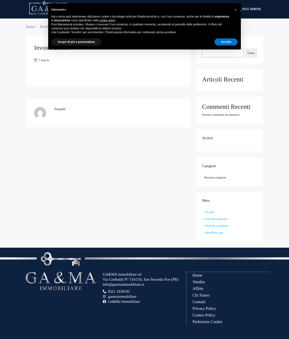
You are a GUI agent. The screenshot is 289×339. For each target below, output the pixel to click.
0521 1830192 (251, 9)
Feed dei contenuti (216, 219)
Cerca (251, 53)
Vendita (198, 281)
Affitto (197, 288)
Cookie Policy (203, 315)
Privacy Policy (204, 308)
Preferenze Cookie (207, 321)
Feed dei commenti (216, 225)
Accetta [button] (226, 41)
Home (197, 275)
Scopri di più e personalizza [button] (76, 41)
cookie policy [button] (107, 20)
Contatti (198, 301)
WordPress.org (214, 232)
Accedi (209, 212)
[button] (235, 9)
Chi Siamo (201, 295)
